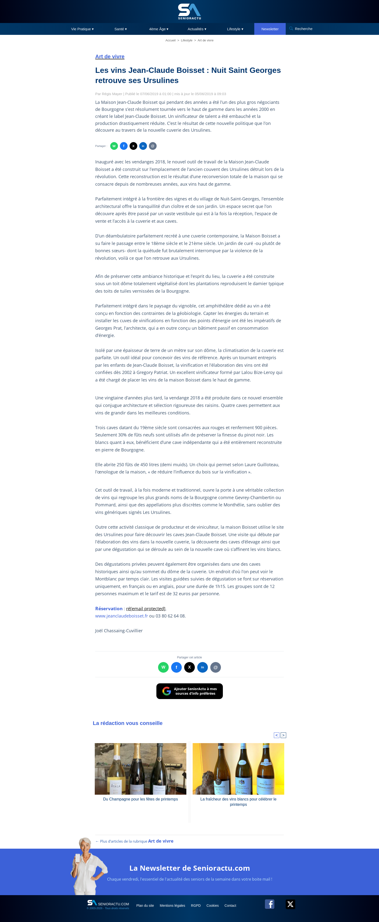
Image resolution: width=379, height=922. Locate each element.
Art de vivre (206, 40)
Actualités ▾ (197, 29)
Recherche (304, 29)
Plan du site (145, 905)
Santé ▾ (121, 29)
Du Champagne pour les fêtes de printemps (140, 799)
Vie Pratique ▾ (82, 29)
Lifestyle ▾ (235, 29)
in (143, 146)
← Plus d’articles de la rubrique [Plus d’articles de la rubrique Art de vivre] (134, 841)
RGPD (196, 905)
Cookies (212, 905)
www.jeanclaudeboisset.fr (122, 616)
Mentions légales (173, 905)
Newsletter (270, 29)
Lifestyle (187, 40)
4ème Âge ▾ (159, 29)
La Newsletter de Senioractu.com (189, 868)
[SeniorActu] (189, 11)
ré (145, 608)
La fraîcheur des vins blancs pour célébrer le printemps (238, 802)
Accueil (171, 40)
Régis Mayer (112, 94)
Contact (230, 905)
